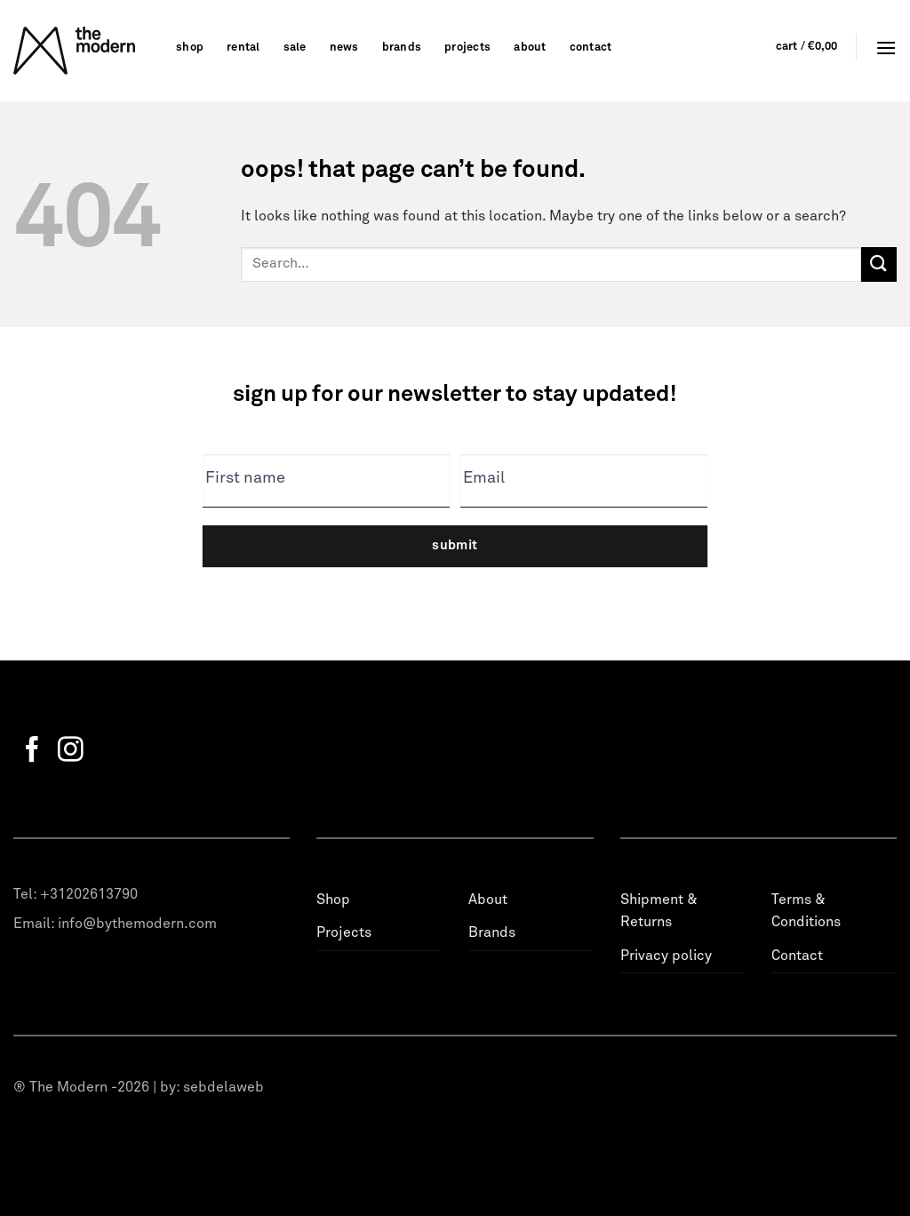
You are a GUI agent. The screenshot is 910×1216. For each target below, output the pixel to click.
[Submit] (879, 264)
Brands (402, 47)
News (344, 47)
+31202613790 (89, 894)
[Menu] (886, 47)
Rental (243, 47)
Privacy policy (666, 955)
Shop (190, 47)
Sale (295, 47)
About (530, 47)
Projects (467, 47)
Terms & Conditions (806, 911)
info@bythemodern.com (137, 923)
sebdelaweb (223, 1087)
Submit (455, 545)
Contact (591, 47)
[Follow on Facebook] (32, 751)
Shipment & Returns (659, 911)
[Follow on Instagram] (71, 751)
